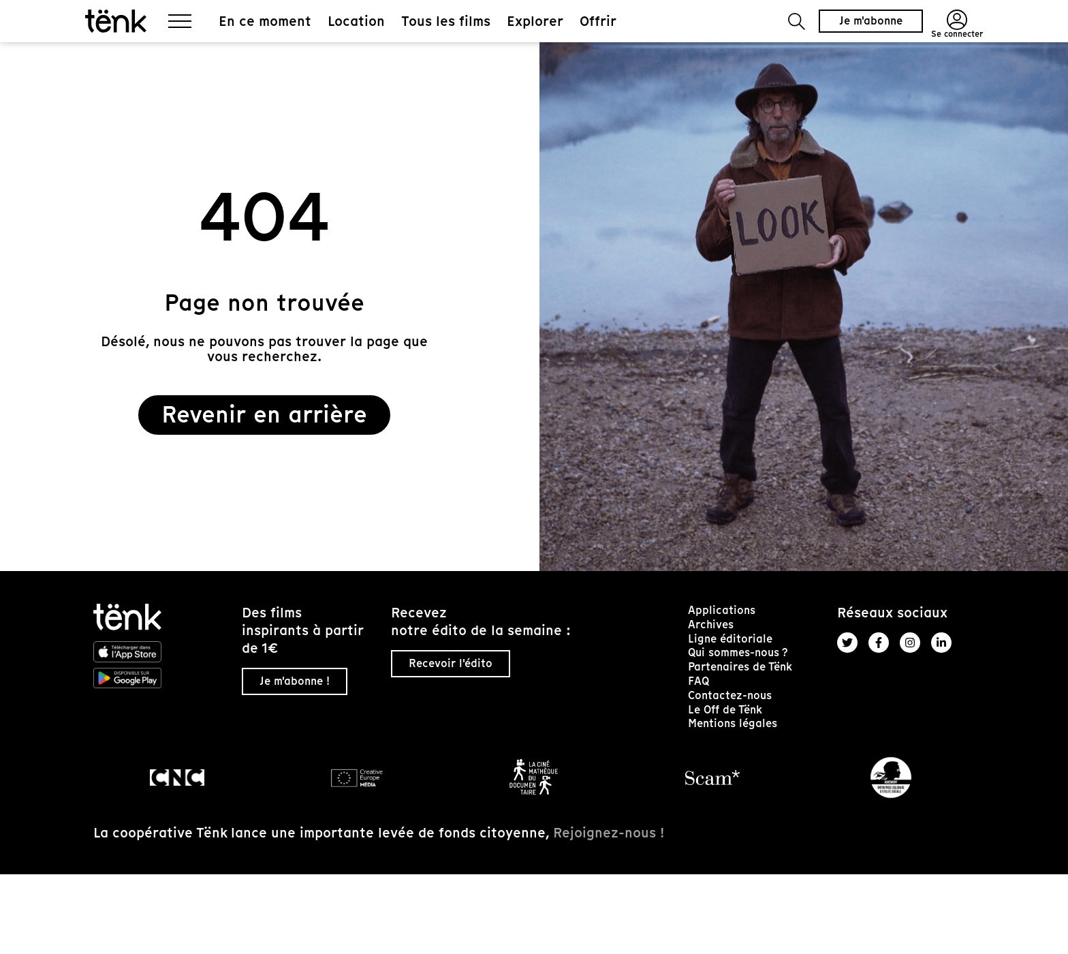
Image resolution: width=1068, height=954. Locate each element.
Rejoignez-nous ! (608, 832)
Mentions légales (732, 723)
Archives (711, 624)
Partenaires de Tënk (740, 667)
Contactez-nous (730, 695)
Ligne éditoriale (730, 639)
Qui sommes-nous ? (738, 652)
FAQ (698, 681)
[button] (796, 21)
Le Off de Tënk (725, 710)
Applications (721, 610)
